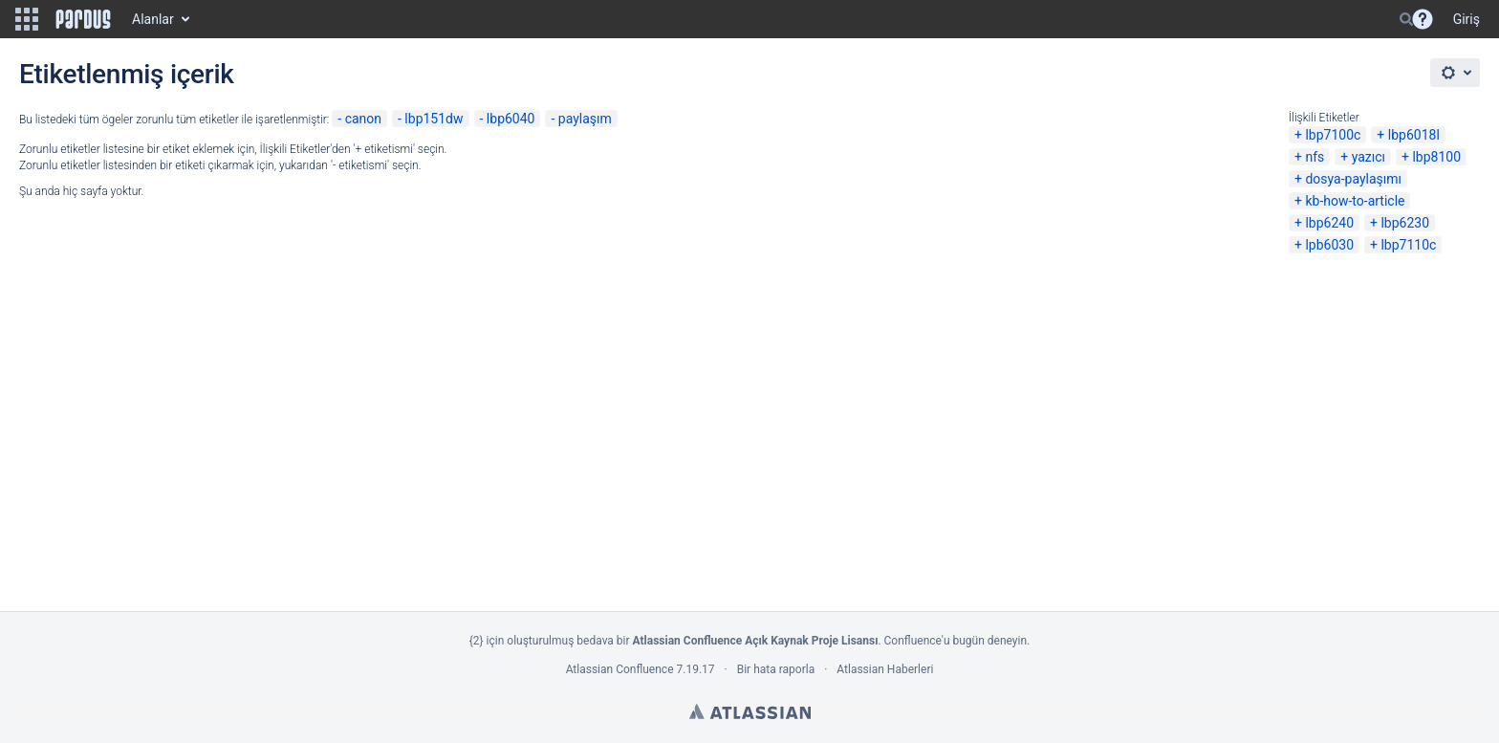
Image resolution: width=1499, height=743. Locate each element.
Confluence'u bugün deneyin (956, 640)
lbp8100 (1436, 156)
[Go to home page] (83, 19)
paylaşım (585, 118)
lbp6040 (511, 118)
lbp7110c (1408, 244)
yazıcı (1368, 156)
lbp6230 (1404, 222)
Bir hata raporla (776, 669)
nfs (1314, 156)
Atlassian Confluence (620, 669)
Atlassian (750, 711)
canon (363, 118)
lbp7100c (1332, 134)
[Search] (1406, 19)
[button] (27, 19)
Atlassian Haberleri (884, 669)
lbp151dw (433, 118)
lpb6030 (1329, 244)
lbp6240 (1329, 222)
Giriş (1466, 19)
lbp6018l (1414, 134)
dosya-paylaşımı (1353, 178)
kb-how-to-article (1354, 200)
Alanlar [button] (153, 19)
